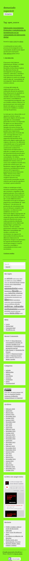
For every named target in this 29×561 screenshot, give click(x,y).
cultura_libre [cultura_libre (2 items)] (7, 282)
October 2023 (10, 418)
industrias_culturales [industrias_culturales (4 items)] (10, 295)
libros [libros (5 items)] (11, 300)
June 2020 (9, 424)
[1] (20, 183)
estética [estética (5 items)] (20, 288)
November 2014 (11, 448)
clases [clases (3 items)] (21, 278)
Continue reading (9, 253)
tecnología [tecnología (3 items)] (6, 313)
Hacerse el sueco (17, 354)
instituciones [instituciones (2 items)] (19, 295)
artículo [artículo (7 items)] (9, 278)
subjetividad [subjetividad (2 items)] (17, 311)
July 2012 (9, 463)
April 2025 (9, 411)
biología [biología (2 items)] (17, 278)
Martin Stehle (18, 554)
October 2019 (10, 433)
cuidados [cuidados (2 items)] (15, 280)
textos (8, 381)
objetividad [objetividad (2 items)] (6, 304)
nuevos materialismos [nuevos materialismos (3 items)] (16, 302)
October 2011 (10, 470)
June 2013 (9, 455)
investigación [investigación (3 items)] (16, 297)
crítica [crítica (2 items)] (11, 280)
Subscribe (16, 490)
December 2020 (10, 422)
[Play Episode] (7, 487)
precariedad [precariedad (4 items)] (21, 309)
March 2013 (9, 457)
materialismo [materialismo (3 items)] (17, 300)
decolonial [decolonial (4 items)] (13, 282)
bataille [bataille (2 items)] (14, 278)
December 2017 (10, 437)
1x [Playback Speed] (13, 487)
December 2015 (10, 442)
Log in (8, 324)
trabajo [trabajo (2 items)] (21, 313)
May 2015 (9, 444)
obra (8, 392)
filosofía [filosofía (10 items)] (15, 291)
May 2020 (9, 425)
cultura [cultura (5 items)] (19, 280)
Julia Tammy (10, 350)
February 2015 (10, 446)
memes (8, 374)
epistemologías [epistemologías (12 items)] (11, 288)
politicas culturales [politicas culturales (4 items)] (14, 304)
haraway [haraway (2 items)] (6, 293)
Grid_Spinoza (8, 53)
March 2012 (9, 465)
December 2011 (10, 468)
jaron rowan (16, 392)
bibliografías (10, 372)
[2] (4, 198)
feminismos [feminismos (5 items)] (8, 291)
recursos (8, 378)
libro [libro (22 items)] (7, 299)
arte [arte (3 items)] (5, 278)
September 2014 (11, 450)
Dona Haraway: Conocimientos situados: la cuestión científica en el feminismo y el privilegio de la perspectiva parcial (15, 344)
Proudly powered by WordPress (12, 552)
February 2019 (10, 435)
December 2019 (10, 431)
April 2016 (9, 440)
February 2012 (10, 466)
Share (22, 490)
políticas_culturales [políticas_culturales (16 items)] (13, 306)
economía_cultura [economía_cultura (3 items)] (8, 284)
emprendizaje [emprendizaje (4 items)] (17, 284)
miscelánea (9, 376)
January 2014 (10, 452)
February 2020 (10, 429)
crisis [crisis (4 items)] (8, 280)
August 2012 (10, 461)
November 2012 (11, 459)
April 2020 (9, 427)
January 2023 (10, 420)
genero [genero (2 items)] (20, 291)
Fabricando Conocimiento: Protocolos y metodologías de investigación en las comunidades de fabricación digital (15, 32)
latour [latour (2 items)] (20, 297)
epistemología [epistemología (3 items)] (7, 286)
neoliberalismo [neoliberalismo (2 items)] (7, 302)
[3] (9, 217)
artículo (8, 370)
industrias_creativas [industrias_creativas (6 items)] (15, 293)
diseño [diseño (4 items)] (18, 282)
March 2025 (9, 412)
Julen (7, 355)
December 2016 (10, 438)
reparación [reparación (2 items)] (13, 311)
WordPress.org (10, 330)
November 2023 (11, 416)
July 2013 (9, 453)
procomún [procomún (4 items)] (7, 311)
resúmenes (9, 379)
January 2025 (10, 414)
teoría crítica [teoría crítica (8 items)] (14, 313)
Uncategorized (10, 383)
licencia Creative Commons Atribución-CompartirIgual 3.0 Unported (13, 396)
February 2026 (10, 409)
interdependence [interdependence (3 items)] (8, 297)
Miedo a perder (10, 359)
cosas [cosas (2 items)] (5, 280)
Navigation (8, 14)
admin (21, 41)
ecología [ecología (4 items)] (22, 282)
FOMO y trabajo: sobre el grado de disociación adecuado (13, 528)
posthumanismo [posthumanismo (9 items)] (11, 309)
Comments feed (10, 328)
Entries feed (9, 326)
